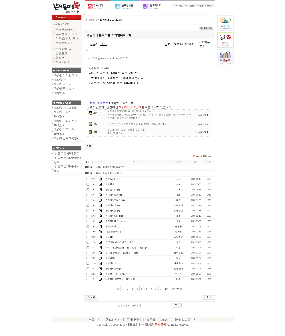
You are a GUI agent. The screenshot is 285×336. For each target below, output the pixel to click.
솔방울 (178, 226)
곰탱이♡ (178, 237)
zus (178, 195)
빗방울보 (178, 210)
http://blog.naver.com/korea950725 (107, 58)
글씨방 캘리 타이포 (66, 34)
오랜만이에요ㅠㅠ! (114, 221)
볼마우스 (178, 253)
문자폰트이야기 (64, 29)
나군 (95, 113)
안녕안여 (178, 268)
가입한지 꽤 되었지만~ (116, 274)
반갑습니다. (111, 189)
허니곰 (178, 274)
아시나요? (110, 258)
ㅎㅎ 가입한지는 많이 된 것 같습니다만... (125, 247)
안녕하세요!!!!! (112, 216)
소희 (178, 216)
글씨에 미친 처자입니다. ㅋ (109, 173)
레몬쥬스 (178, 263)
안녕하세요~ (111, 263)
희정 (178, 242)
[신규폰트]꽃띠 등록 (67, 153)
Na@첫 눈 (60, 79)
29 (178, 189)
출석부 (58, 57)
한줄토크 (60, 53)
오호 (178, 221)
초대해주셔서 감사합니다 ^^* (110, 167)
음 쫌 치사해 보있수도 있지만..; (120, 242)
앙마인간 (178, 205)
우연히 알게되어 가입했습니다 (120, 253)
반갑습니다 (110, 179)
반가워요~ (110, 184)
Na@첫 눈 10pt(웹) (65, 107)
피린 (178, 200)
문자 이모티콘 (63, 42)
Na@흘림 (60, 92)
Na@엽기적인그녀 (65, 75)
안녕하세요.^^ (112, 195)
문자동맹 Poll (63, 49)
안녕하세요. (111, 205)
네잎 (104, 44)
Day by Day (61, 23)
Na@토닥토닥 (62, 84)
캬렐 (178, 247)
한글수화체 (110, 226)
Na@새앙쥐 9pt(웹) (66, 138)
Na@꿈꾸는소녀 (64, 88)
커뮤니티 (93, 20)
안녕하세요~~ (112, 268)
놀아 (178, 184)
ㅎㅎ (107, 237)
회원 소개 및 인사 (65, 38)
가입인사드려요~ (113, 200)
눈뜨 (178, 179)
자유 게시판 (62, 62)
